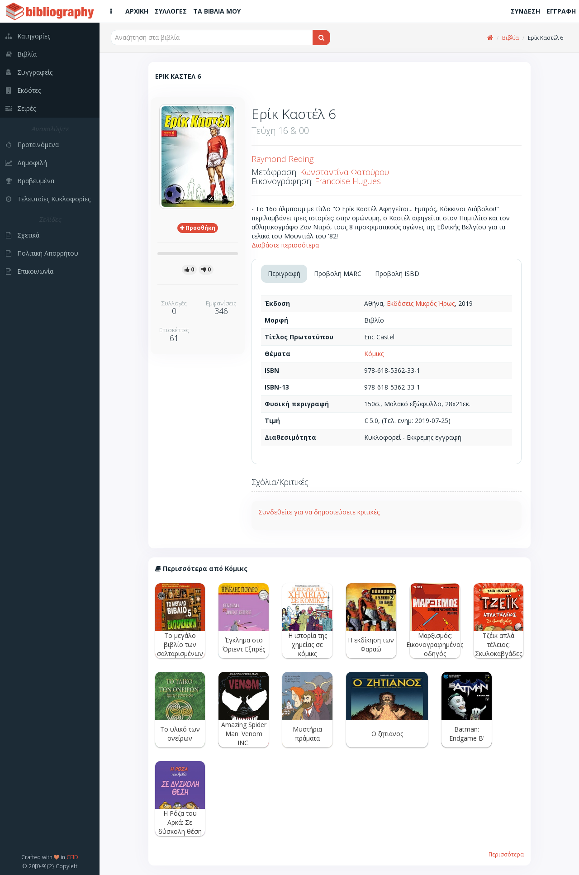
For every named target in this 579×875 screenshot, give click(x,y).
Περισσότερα (506, 854)
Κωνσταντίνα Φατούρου (344, 171)
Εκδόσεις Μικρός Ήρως (421, 303)
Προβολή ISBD (397, 273)
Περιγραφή (284, 273)
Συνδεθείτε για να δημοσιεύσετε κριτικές (319, 512)
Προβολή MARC (337, 273)
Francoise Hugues (348, 181)
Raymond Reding (282, 158)
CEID (72, 857)
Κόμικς (374, 353)
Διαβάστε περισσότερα (285, 245)
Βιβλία (510, 38)
